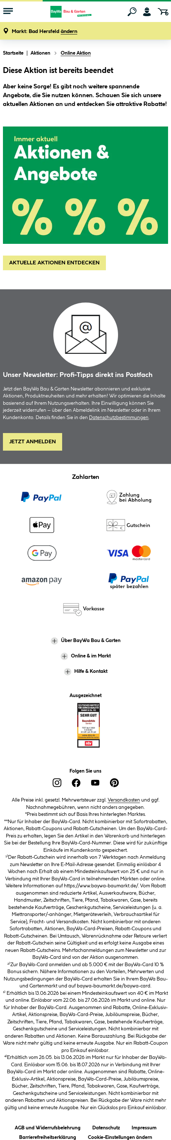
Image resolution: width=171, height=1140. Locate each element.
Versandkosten (124, 800)
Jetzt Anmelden (32, 441)
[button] (44, 32)
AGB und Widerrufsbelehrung (48, 1126)
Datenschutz (106, 1126)
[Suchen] (132, 12)
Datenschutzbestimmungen (119, 417)
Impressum (144, 1126)
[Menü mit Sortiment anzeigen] (8, 12)
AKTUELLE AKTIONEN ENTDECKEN (54, 262)
